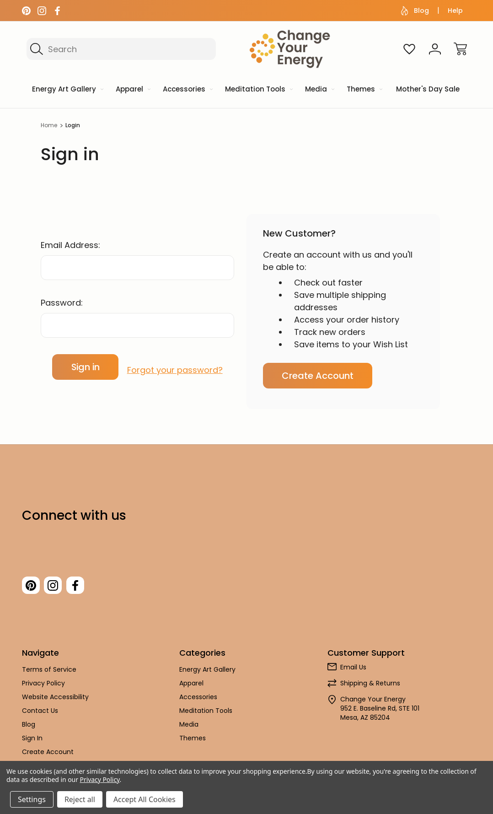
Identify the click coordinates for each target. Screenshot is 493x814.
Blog (415, 11)
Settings (32, 799)
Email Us (353, 671)
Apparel (191, 687)
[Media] (319, 89)
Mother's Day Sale (428, 89)
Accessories (198, 701)
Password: (62, 302)
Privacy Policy (43, 687)
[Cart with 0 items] (460, 48)
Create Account (318, 375)
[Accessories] (187, 89)
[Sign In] (434, 48)
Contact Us (40, 715)
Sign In (32, 742)
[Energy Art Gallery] (67, 89)
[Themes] (364, 89)
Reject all (79, 799)
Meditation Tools (205, 715)
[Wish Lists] (409, 48)
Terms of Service (49, 674)
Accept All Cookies (144, 799)
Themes (192, 742)
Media (188, 728)
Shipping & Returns (370, 687)
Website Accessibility (55, 701)
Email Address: (70, 245)
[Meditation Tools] (258, 89)
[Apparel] (132, 89)
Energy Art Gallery (207, 674)
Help (455, 10)
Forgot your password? (175, 366)
